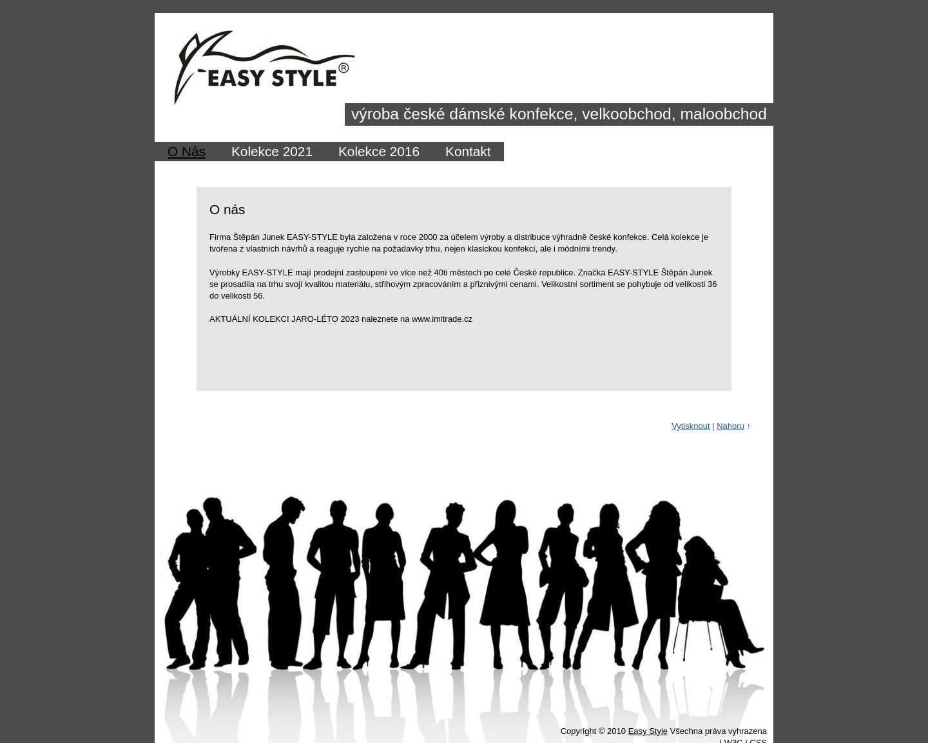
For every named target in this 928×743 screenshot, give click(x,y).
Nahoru (730, 426)
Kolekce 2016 (379, 151)
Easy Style (648, 731)
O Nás (187, 151)
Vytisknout (691, 426)
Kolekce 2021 (272, 151)
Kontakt (468, 151)
